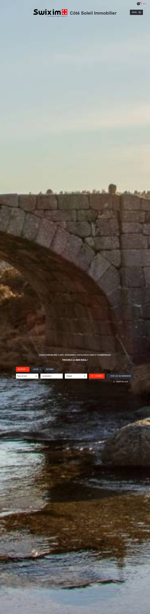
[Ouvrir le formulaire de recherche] (97, 376)
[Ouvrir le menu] (136, 12)
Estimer (49, 369)
